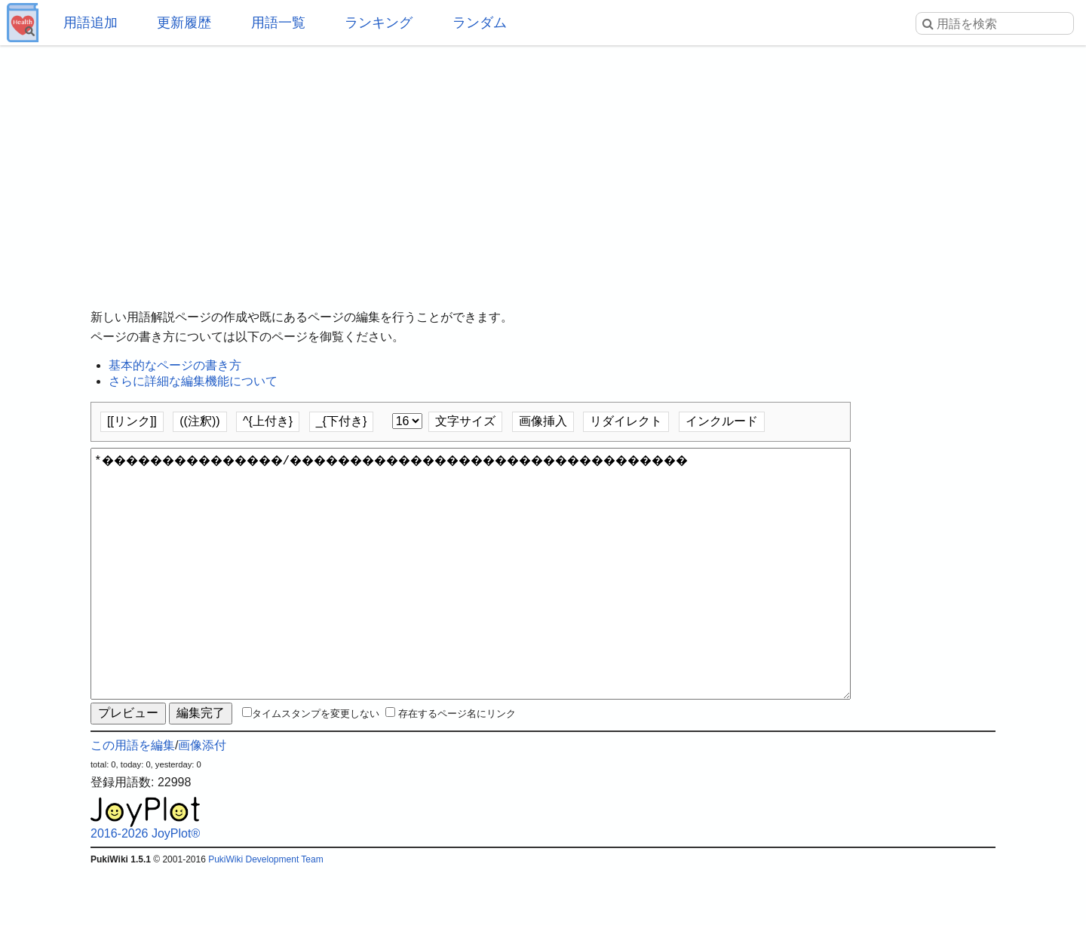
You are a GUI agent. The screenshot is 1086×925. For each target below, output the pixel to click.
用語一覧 (278, 22)
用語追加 (90, 22)
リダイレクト (626, 421)
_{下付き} (341, 421)
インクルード (722, 421)
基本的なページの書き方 (175, 365)
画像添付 (202, 799)
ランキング (379, 22)
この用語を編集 (132, 799)
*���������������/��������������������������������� (470, 601)
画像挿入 (543, 421)
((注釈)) (199, 421)
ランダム (479, 22)
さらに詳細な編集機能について (193, 381)
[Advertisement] (543, 165)
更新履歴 (184, 22)
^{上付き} (268, 421)
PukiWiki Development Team (266, 913)
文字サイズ (465, 421)
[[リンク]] (132, 421)
